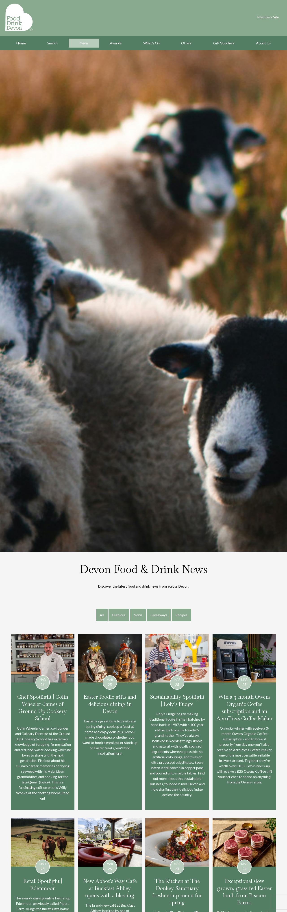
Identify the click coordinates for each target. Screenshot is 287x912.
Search (52, 43)
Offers (186, 43)
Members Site (268, 17)
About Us (263, 43)
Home (21, 43)
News (83, 43)
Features (118, 615)
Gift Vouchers (224, 43)
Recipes (181, 615)
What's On (151, 43)
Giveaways (158, 615)
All (102, 615)
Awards (116, 43)
